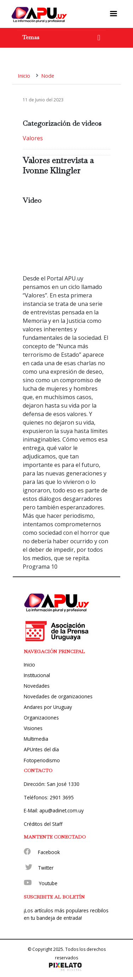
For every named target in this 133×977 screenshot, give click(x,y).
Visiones (33, 728)
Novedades (37, 685)
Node (47, 75)
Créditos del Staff (43, 824)
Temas (30, 37)
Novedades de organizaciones (58, 696)
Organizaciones (41, 717)
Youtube (48, 883)
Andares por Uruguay (48, 707)
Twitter (46, 867)
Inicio (24, 75)
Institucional (37, 675)
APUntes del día (41, 749)
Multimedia (36, 738)
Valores (33, 138)
